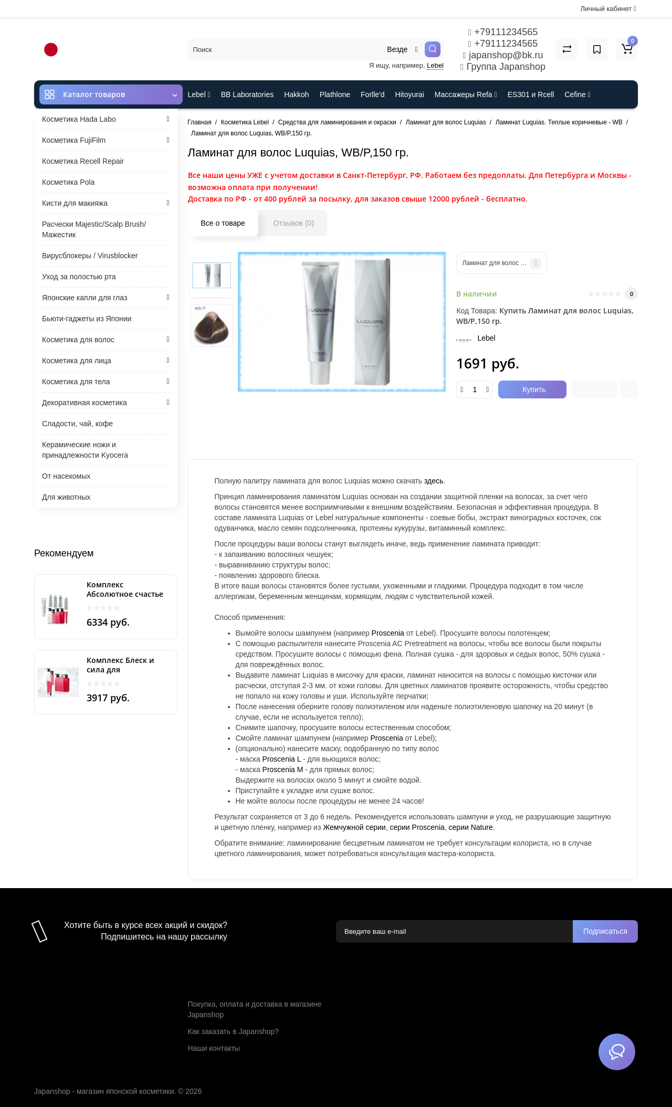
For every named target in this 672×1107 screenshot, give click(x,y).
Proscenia (388, 633)
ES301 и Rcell (531, 94)
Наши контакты (214, 1048)
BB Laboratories (247, 94)
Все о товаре (223, 223)
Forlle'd (372, 94)
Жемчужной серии (354, 827)
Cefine (577, 94)
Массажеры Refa (466, 94)
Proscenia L (281, 759)
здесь (433, 481)
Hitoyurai (409, 94)
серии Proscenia (417, 827)
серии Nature (471, 827)
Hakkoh (296, 94)
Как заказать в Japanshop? (233, 1031)
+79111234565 (503, 32)
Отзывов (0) (294, 223)
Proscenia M (282, 769)
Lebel (435, 65)
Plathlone (335, 94)
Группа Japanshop (502, 66)
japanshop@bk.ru (503, 55)
